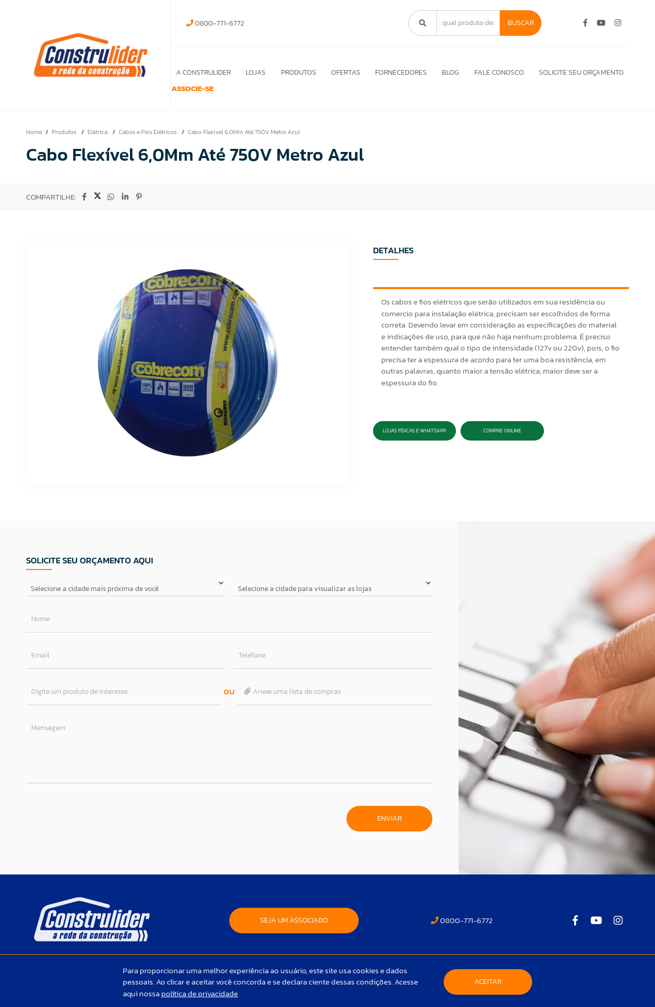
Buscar (521, 22)
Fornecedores (398, 72)
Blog (448, 72)
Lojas (249, 72)
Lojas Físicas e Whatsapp (414, 445)
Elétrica (98, 146)
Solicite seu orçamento (581, 72)
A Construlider (195, 72)
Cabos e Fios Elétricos (148, 146)
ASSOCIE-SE (203, 96)
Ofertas (341, 72)
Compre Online (502, 445)
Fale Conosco (497, 72)
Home (34, 146)
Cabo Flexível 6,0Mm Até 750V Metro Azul (244, 146)
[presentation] (104, 828)
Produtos (293, 72)
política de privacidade (199, 993)
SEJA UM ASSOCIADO (294, 934)
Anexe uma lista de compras (292, 705)
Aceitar (487, 981)
